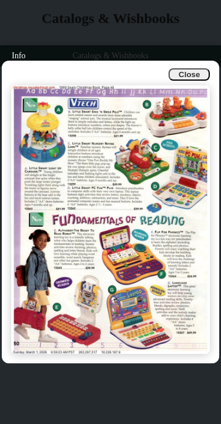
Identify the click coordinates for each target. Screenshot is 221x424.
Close (189, 74)
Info (18, 55)
